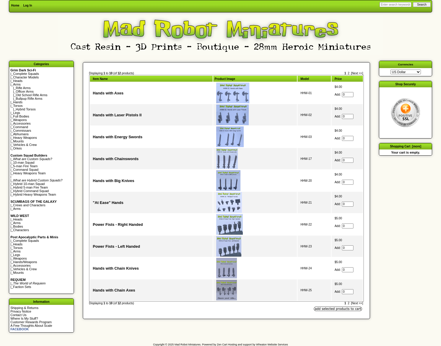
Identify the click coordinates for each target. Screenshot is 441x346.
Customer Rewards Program (30, 322)
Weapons (20, 120)
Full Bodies (21, 116)
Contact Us (18, 315)
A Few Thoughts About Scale (31, 325)
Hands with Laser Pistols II (117, 115)
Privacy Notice (20, 311)
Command (20, 127)
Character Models (26, 77)
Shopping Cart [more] (405, 146)
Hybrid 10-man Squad (29, 184)
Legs (16, 113)
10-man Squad (23, 162)
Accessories (21, 123)
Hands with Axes (108, 93)
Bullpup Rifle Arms (29, 98)
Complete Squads (26, 73)
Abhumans (21, 134)
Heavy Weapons (25, 137)
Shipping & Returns (24, 308)
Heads (17, 81)
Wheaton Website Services (272, 344)
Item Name (100, 79)
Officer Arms (24, 91)
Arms (17, 208)
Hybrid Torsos (25, 109)
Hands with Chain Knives (116, 268)
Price (338, 79)
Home (15, 5)
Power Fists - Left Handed (116, 246)
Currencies (405, 64)
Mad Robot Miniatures (188, 344)
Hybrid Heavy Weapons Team (34, 194)
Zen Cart (222, 344)
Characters (21, 230)
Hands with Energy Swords (118, 137)
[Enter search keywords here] (395, 4)
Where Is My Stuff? (24, 318)
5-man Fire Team (25, 166)
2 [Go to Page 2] (349, 73)
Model (305, 79)
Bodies (18, 226)
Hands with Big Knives (113, 180)
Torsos (17, 105)
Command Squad (25, 169)
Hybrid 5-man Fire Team (30, 187)
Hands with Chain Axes (114, 290)
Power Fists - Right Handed (118, 224)
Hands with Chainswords (116, 159)
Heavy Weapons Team (29, 173)
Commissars (22, 130)
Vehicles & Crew (25, 145)
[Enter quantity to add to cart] (347, 94)
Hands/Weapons (25, 262)
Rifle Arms (23, 88)
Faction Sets (22, 287)
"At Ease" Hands (108, 202)
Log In (27, 5)
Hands (17, 102)
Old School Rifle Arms (31, 95)
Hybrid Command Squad (31, 191)
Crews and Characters (29, 205)
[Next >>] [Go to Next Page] (357, 73)
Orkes (17, 148)
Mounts (18, 141)
